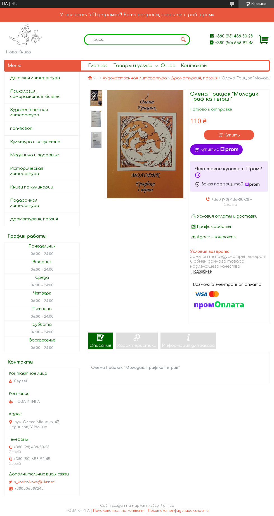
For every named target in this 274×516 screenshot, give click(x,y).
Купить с (219, 149)
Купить (232, 135)
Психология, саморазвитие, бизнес (35, 94)
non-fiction (21, 128)
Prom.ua (167, 506)
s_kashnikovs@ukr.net (34, 482)
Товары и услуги (133, 65)
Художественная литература (135, 78)
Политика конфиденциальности (178, 511)
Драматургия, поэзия (194, 78)
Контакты (194, 65)
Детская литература (35, 78)
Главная (98, 65)
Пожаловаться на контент (118, 511)
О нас (168, 65)
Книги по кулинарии (31, 187)
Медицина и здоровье (34, 155)
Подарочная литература (24, 203)
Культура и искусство (35, 142)
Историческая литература (26, 171)
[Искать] (183, 39)
